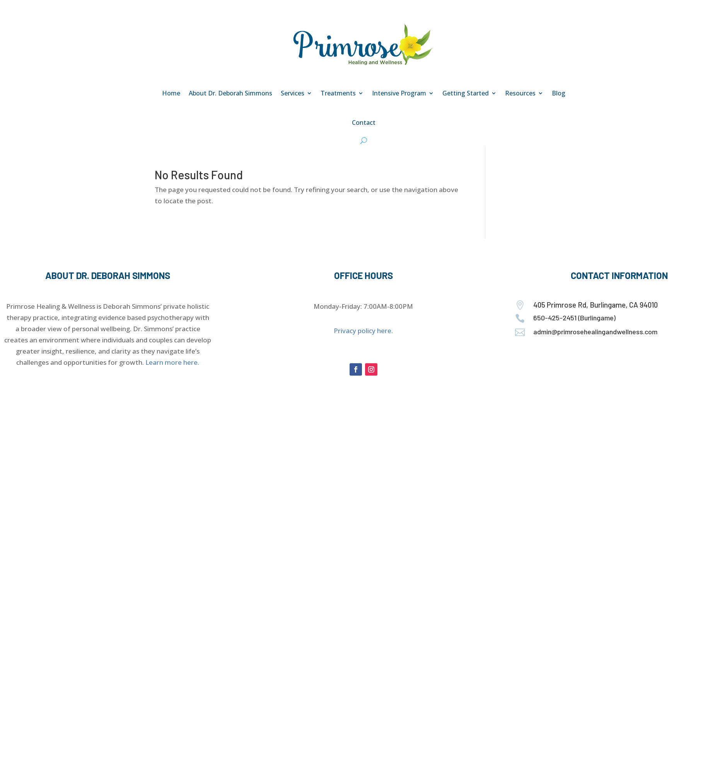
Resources (520, 93)
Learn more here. (172, 362)
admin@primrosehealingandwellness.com (595, 331)
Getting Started (465, 93)
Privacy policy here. (363, 330)
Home (171, 93)
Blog (558, 93)
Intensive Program (399, 93)
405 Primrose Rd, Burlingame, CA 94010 (595, 304)
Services (292, 93)
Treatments (338, 93)
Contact (363, 122)
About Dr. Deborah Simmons (230, 93)
